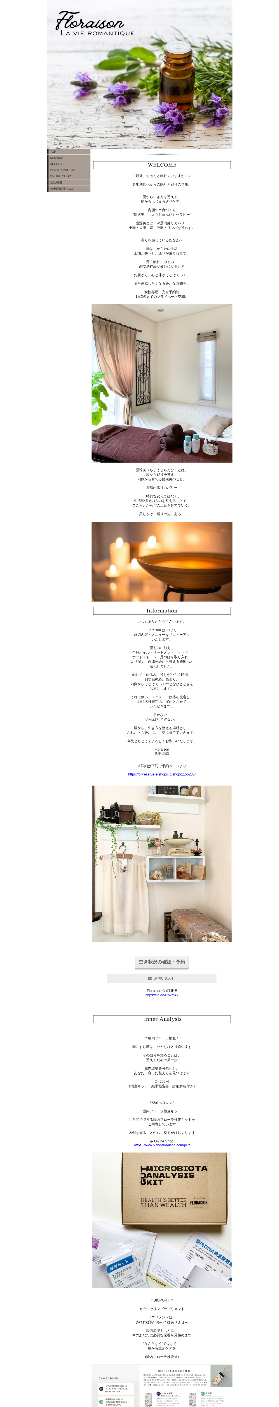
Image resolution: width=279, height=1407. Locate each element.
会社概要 (56, 182)
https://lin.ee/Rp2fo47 (161, 995)
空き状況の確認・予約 (162, 961)
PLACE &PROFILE (63, 170)
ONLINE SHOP (60, 176)
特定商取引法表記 (62, 189)
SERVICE (56, 158)
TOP (53, 151)
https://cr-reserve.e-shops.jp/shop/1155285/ (162, 774)
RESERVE (57, 164)
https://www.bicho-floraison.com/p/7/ (162, 1145)
